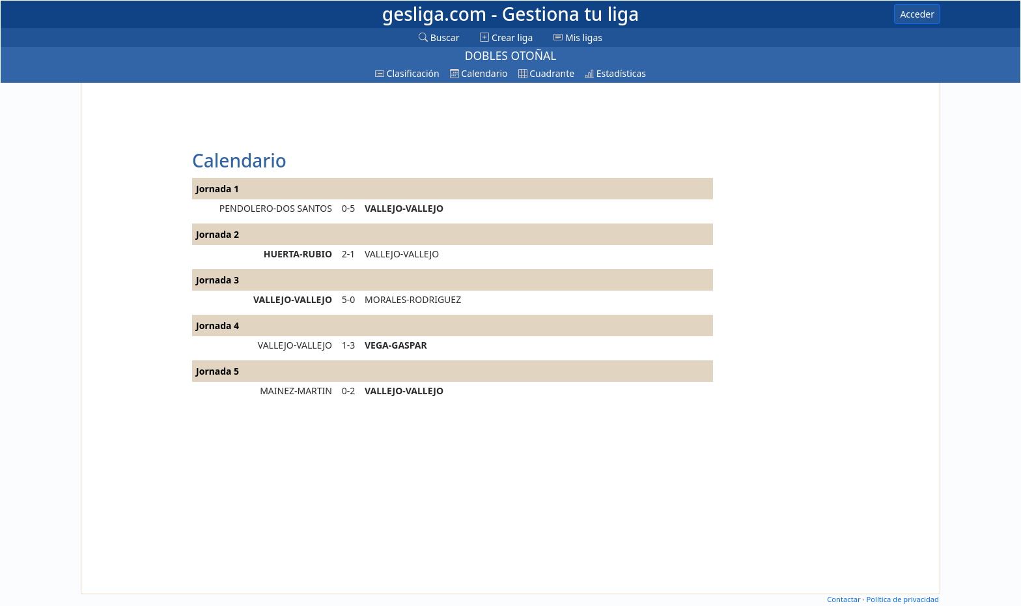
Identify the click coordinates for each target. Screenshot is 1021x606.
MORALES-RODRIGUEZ (413, 299)
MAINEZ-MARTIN (296, 390)
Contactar (843, 599)
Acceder (917, 14)
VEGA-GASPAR (396, 345)
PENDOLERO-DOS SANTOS (275, 208)
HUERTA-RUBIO (298, 254)
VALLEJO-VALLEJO (404, 208)
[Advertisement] (135, 281)
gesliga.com (510, 13)
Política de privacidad (902, 599)
